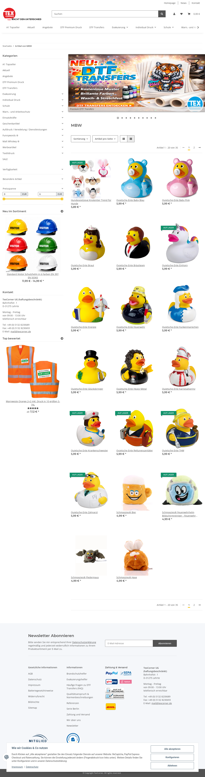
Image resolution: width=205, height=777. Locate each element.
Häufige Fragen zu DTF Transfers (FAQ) (79, 686)
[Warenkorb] (193, 13)
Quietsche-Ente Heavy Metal (131, 388)
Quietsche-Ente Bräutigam (130, 265)
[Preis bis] (47, 194)
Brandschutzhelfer (77, 673)
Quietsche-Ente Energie (83, 327)
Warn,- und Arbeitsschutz (16, 111)
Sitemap (32, 707)
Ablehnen (172, 765)
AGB (30, 673)
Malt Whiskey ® (11, 141)
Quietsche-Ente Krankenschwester (89, 450)
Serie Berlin (73, 708)
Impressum (34, 685)
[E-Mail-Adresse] (129, 643)
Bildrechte (33, 701)
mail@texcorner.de (21, 331)
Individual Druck (11, 99)
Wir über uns (74, 720)
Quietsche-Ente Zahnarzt (84, 512)
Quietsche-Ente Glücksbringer (87, 388)
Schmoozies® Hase (126, 577)
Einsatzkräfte (9, 117)
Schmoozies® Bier (126, 512)
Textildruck (8, 153)
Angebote (8, 76)
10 (155, 118)
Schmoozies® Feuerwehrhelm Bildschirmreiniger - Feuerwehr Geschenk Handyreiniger (179, 514)
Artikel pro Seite (104, 138)
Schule (6, 105)
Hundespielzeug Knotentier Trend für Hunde (91, 202)
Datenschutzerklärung (84, 642)
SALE (5, 159)
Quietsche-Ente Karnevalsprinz (178, 388)
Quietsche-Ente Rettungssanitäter (134, 450)
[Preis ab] (12, 194)
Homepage (170, 2)
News (184, 2)
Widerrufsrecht (36, 696)
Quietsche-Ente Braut (82, 265)
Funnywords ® (10, 135)
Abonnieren (164, 643)
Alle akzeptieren (172, 749)
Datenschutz (35, 679)
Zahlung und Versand (78, 714)
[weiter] (199, 147)
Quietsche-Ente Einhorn (175, 265)
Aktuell (6, 70)
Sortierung (79, 138)
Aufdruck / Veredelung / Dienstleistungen (25, 129)
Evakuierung (9, 93)
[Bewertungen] (33, 408)
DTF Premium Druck (13, 82)
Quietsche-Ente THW (173, 450)
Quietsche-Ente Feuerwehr (130, 327)
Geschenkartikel (11, 123)
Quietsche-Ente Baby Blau (130, 200)
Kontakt (196, 2)
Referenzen (73, 703)
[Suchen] (105, 13)
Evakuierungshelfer (77, 679)
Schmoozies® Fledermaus (85, 577)
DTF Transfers (10, 88)
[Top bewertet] (62, 338)
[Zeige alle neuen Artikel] (62, 211)
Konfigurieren (172, 757)
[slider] (4, 199)
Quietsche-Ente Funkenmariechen (180, 327)
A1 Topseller (9, 64)
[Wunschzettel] (181, 13)
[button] (174, 13)
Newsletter (72, 725)
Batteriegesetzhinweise (40, 690)
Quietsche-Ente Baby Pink (176, 200)
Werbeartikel (9, 147)
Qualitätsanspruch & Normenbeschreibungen (80, 695)
